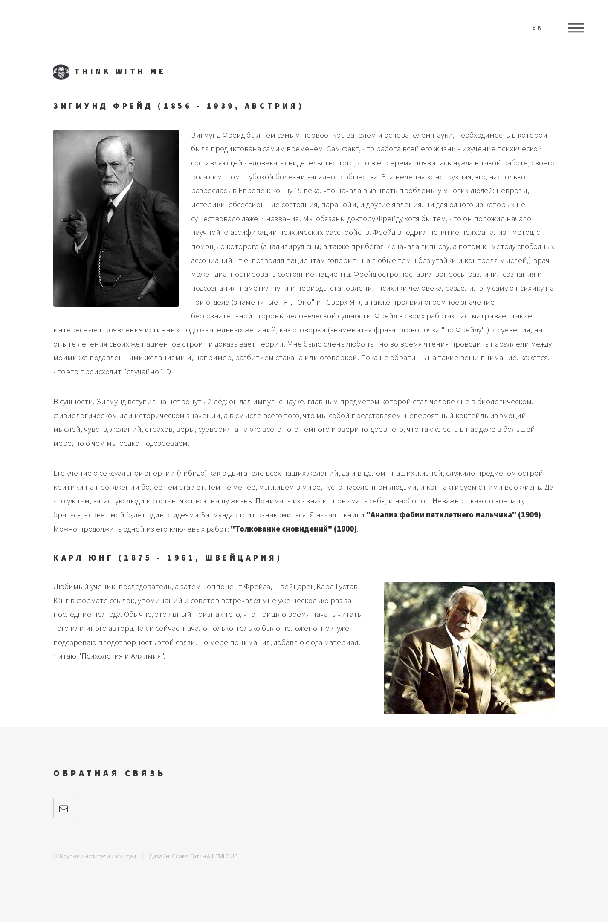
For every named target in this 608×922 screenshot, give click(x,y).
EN (538, 27)
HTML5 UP (224, 856)
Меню (576, 28)
